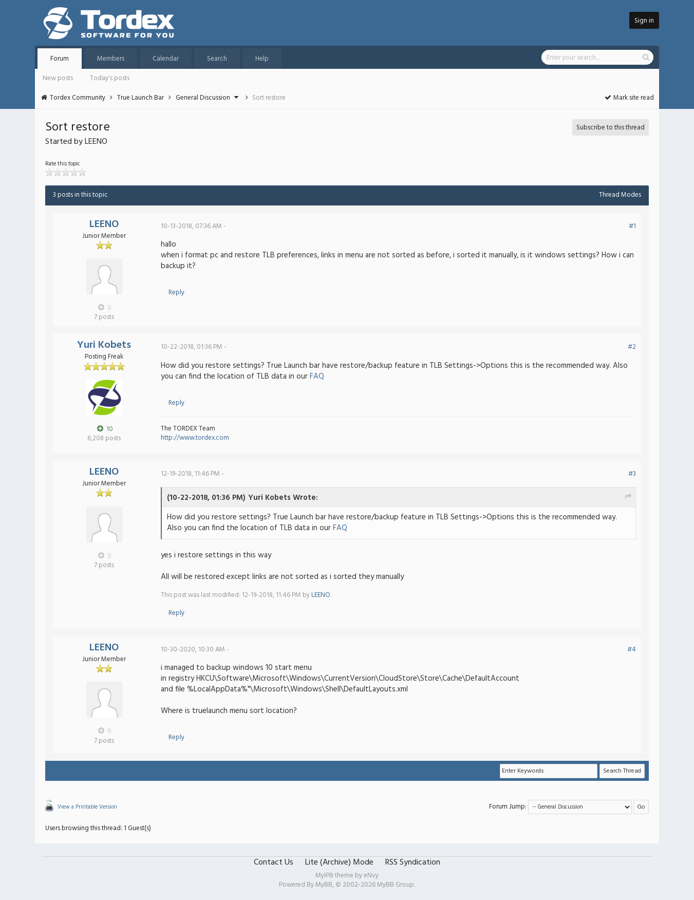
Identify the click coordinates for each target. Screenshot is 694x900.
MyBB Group (395, 884)
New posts (58, 78)
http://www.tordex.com (195, 438)
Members (110, 58)
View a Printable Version (87, 807)
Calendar (166, 58)
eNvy (371, 875)
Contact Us (273, 862)
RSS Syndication (412, 862)
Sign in (644, 20)
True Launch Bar (140, 97)
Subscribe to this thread (610, 127)
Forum (59, 58)
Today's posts (109, 78)
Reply (176, 292)
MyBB (323, 884)
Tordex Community (77, 97)
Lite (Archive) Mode (339, 862)
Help (262, 58)
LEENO (104, 224)
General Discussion (203, 97)
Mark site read (629, 97)
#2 (632, 347)
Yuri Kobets (104, 345)
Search (217, 58)
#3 (632, 473)
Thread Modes (620, 195)
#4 (631, 649)
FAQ (317, 376)
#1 (632, 226)
